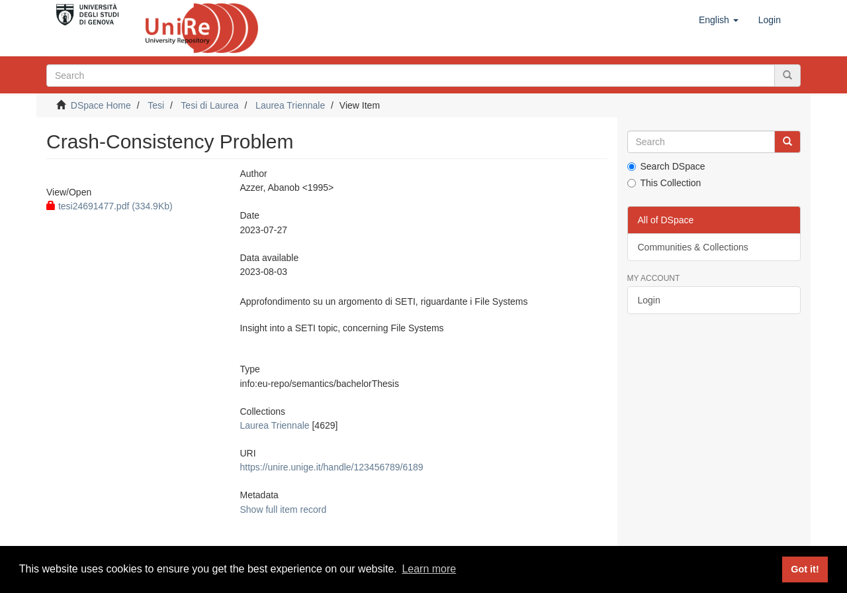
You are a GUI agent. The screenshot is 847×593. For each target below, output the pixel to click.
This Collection (664, 183)
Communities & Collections (693, 247)
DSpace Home (101, 105)
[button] (718, 19)
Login (649, 300)
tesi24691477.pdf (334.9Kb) (109, 206)
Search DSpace (666, 166)
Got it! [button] (805, 569)
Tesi (156, 105)
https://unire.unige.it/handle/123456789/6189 (331, 467)
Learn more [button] (429, 568)
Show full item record (283, 509)
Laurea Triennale (290, 105)
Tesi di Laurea (209, 105)
